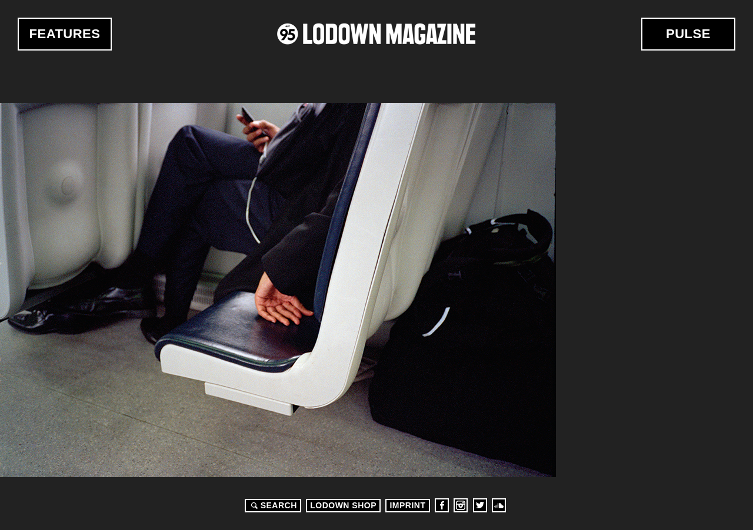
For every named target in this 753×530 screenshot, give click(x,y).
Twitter (480, 505)
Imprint (407, 505)
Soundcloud (499, 505)
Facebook (442, 505)
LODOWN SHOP (343, 505)
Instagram (461, 505)
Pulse (688, 33)
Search (272, 505)
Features (65, 33)
